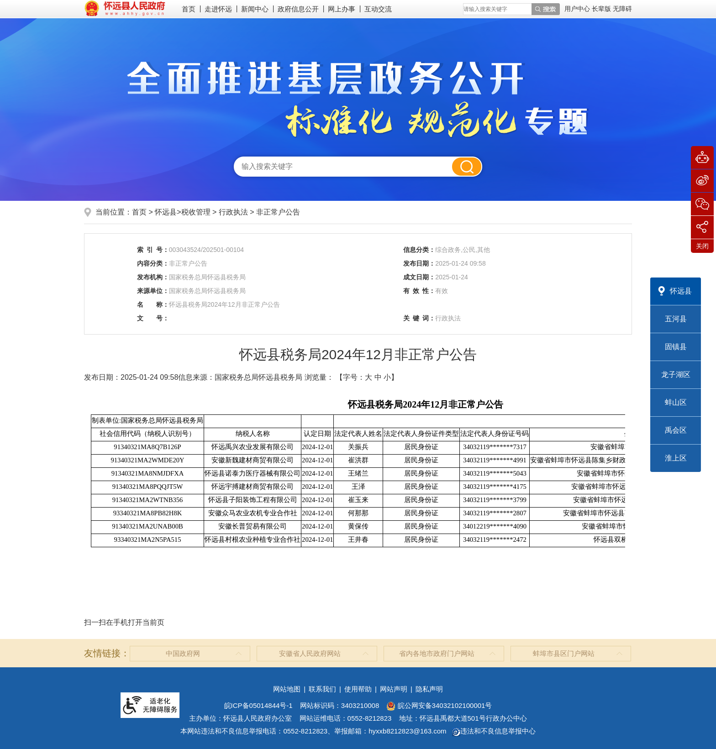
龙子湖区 (675, 374)
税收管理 (196, 212)
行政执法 (234, 212)
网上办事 (341, 9)
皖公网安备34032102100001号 (439, 705)
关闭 (702, 246)
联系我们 (322, 689)
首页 (188, 9)
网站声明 (393, 689)
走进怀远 (218, 9)
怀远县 (681, 291)
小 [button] (387, 377)
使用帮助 (358, 689)
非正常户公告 (278, 212)
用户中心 (577, 8)
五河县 (676, 319)
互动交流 (378, 9)
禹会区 (676, 430)
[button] (602, 8)
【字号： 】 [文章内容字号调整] (367, 377)
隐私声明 (429, 689)
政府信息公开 (298, 9)
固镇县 (676, 347)
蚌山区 (676, 402)
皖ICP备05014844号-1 (258, 705)
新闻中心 (254, 9)
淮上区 (676, 458)
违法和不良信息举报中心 (494, 731)
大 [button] (368, 377)
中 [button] (378, 377)
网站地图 (286, 689)
